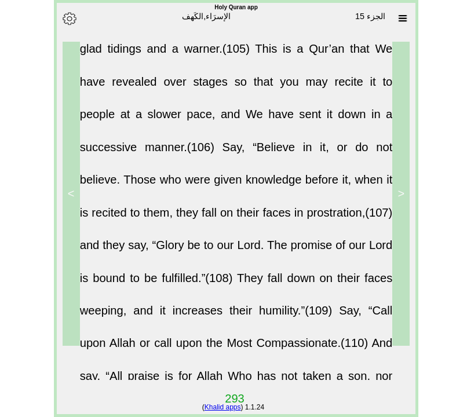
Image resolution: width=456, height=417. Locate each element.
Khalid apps (214, 407)
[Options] (61, 18)
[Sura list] (395, 18)
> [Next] (63, 193)
